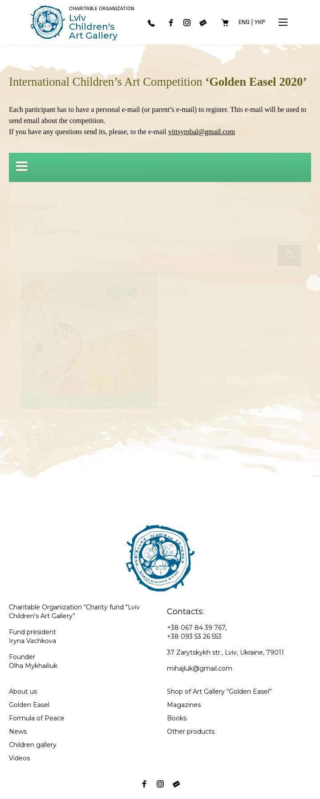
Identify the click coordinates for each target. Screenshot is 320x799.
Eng (244, 22)
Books (176, 718)
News (18, 731)
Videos (19, 758)
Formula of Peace (37, 718)
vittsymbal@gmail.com (201, 131)
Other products (191, 731)
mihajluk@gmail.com (199, 668)
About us (23, 692)
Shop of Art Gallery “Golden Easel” (219, 692)
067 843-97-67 (151, 23)
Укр (260, 22)
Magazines (184, 705)
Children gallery (33, 745)
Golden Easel (29, 705)
